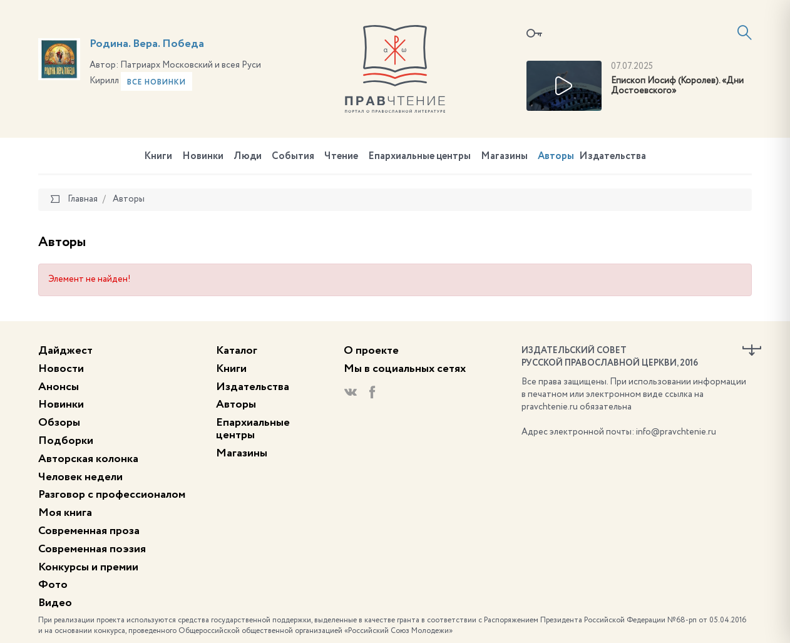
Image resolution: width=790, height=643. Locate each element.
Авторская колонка (88, 459)
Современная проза (89, 531)
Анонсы (58, 387)
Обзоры (59, 422)
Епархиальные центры (419, 157)
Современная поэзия (92, 549)
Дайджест (65, 350)
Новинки (202, 157)
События (293, 157)
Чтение (341, 157)
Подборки (65, 440)
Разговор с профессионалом (111, 494)
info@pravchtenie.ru (676, 432)
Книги (158, 157)
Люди (247, 157)
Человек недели (80, 477)
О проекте (371, 350)
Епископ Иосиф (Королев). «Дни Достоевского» (677, 86)
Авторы (556, 157)
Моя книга (65, 512)
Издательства (612, 157)
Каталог (236, 350)
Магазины (504, 157)
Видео (55, 603)
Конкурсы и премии (88, 567)
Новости (61, 368)
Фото (53, 584)
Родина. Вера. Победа (147, 43)
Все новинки (156, 82)
